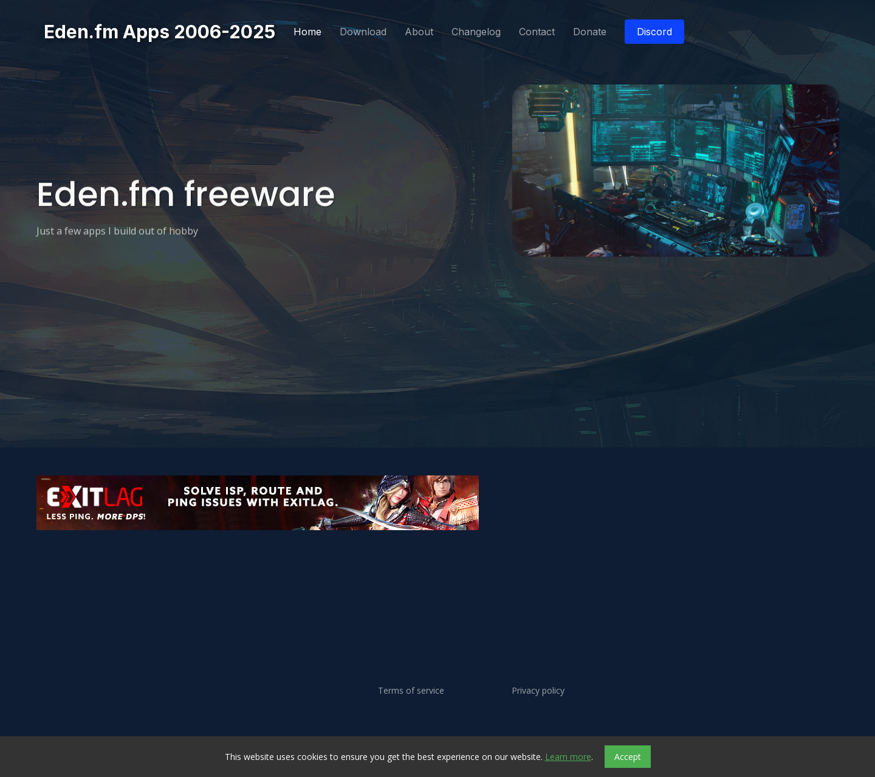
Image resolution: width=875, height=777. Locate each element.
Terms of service (411, 690)
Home (307, 32)
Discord (654, 32)
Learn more (568, 756)
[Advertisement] (401, 568)
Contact (537, 32)
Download (363, 32)
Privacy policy (538, 690)
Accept (627, 756)
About (419, 32)
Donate (589, 32)
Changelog (476, 32)
